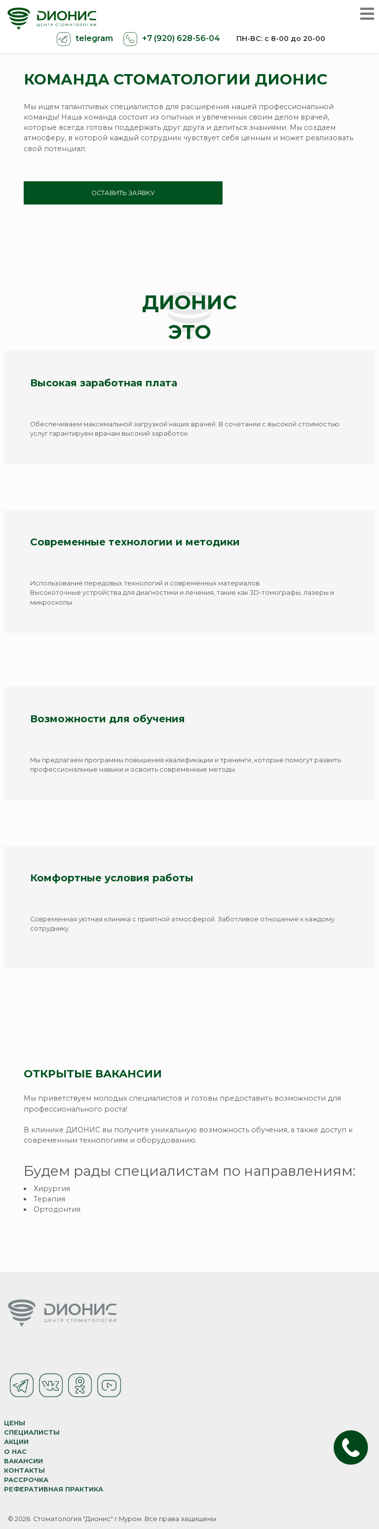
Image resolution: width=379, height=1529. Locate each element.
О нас (15, 1451)
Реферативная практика (53, 1489)
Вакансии (23, 1461)
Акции (16, 1442)
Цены (14, 1423)
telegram (93, 38)
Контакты (24, 1470)
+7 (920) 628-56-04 (180, 38)
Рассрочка (26, 1480)
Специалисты (32, 1432)
